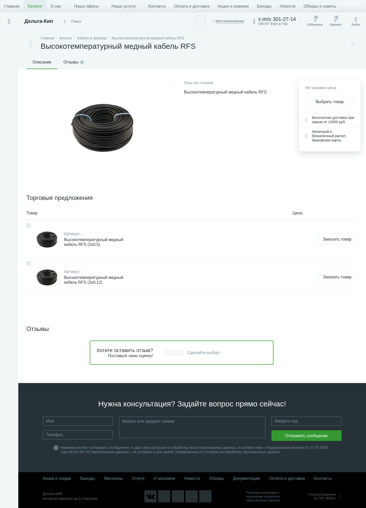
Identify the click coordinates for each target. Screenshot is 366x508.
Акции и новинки (233, 6)
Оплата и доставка (191, 6)
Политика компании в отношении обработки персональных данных (263, 496)
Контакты (157, 6)
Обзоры (216, 478)
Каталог (35, 6)
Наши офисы (88, 6)
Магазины (113, 478)
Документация (246, 478)
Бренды (264, 6)
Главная (12, 6)
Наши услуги (126, 6)
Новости (287, 6)
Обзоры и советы (322, 6)
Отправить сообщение (306, 436)
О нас (58, 6)
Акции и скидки (57, 478)
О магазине (164, 478)
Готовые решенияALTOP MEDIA (325, 496)
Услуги (138, 478)
